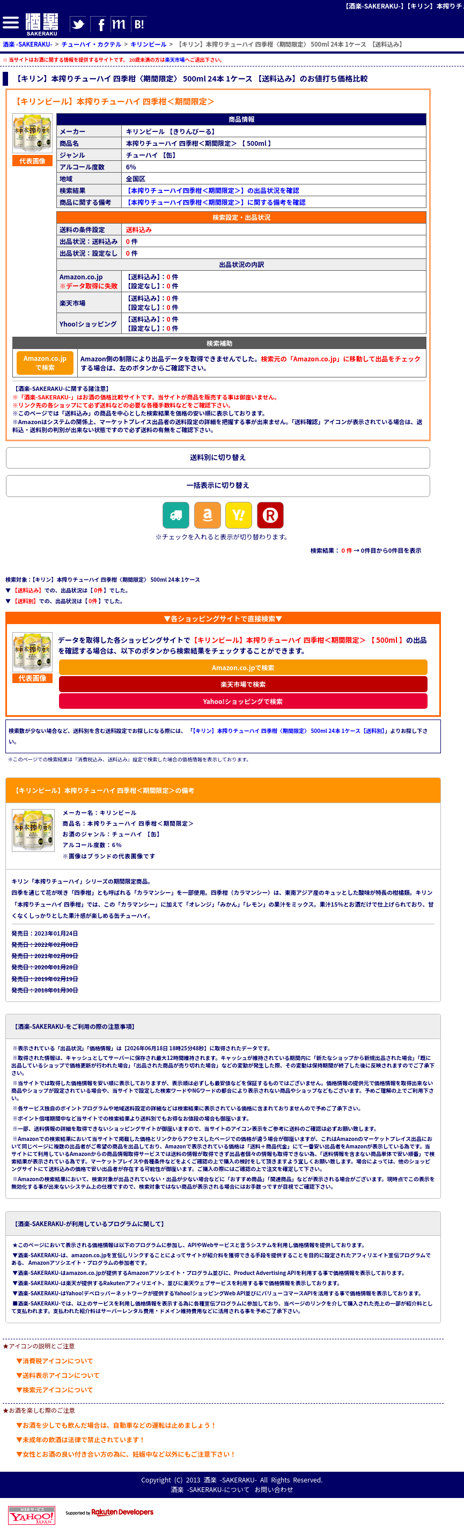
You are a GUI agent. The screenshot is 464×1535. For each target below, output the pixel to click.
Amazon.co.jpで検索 (45, 362)
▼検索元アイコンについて (54, 1389)
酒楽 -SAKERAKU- (230, 1479)
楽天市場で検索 (243, 683)
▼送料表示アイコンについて (58, 1375)
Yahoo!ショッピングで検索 (243, 701)
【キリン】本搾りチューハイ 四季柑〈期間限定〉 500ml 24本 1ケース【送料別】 (289, 730)
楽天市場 (175, 59)
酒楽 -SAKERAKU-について (210, 1489)
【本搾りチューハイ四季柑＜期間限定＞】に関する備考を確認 (215, 201)
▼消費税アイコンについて (54, 1360)
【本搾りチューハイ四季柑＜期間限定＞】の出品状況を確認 (211, 190)
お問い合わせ (273, 1489)
